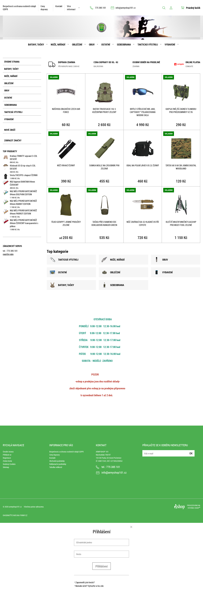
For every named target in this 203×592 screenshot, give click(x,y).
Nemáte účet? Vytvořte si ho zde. (89, 585)
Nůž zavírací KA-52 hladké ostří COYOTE (143, 223)
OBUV (161, 259)
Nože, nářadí (58, 44)
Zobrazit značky (12, 140)
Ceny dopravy (44, 8)
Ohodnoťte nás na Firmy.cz (15, 515)
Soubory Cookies (9, 464)
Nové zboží (9, 129)
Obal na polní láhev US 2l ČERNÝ (142, 165)
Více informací (71, 8)
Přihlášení (101, 566)
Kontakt (58, 6)
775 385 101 (100, 7)
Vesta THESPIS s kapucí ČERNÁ (23, 175)
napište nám (8, 254)
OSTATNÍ (58, 272)
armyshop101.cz (15, 506)
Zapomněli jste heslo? (85, 582)
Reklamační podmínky (57, 464)
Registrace (7, 457)
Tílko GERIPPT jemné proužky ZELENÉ (66, 223)
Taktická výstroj (148, 44)
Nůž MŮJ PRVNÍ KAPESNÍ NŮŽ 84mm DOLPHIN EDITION (23, 193)
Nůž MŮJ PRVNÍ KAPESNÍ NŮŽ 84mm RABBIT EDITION (23, 202)
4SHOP (197, 508)
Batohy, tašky (36, 44)
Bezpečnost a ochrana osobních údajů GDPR (19, 8)
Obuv (92, 44)
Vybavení (170, 44)
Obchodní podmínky (57, 461)
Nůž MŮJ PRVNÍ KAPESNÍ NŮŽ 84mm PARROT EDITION (23, 212)
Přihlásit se (7, 454)
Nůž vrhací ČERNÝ (66, 165)
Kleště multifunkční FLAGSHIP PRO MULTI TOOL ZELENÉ (181, 223)
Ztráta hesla (7, 461)
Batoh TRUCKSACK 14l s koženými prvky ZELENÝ (104, 110)
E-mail (144, 451)
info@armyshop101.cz (126, 7)
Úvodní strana (11, 61)
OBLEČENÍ (111, 272)
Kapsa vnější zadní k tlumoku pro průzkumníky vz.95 (181, 110)
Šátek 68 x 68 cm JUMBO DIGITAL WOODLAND (181, 167)
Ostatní (105, 44)
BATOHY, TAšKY (62, 285)
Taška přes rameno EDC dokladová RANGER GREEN (104, 223)
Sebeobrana (124, 44)
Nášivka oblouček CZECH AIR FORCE (66, 110)
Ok (191, 453)
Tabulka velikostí (55, 467)
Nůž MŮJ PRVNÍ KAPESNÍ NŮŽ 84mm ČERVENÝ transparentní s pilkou (24, 223)
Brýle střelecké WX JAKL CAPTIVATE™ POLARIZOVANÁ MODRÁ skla (142, 112)
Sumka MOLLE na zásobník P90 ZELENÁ (104, 167)
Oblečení (77, 44)
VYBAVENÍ (163, 272)
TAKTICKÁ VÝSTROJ (64, 259)
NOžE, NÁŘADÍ (113, 259)
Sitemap (6, 467)
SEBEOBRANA (113, 285)
